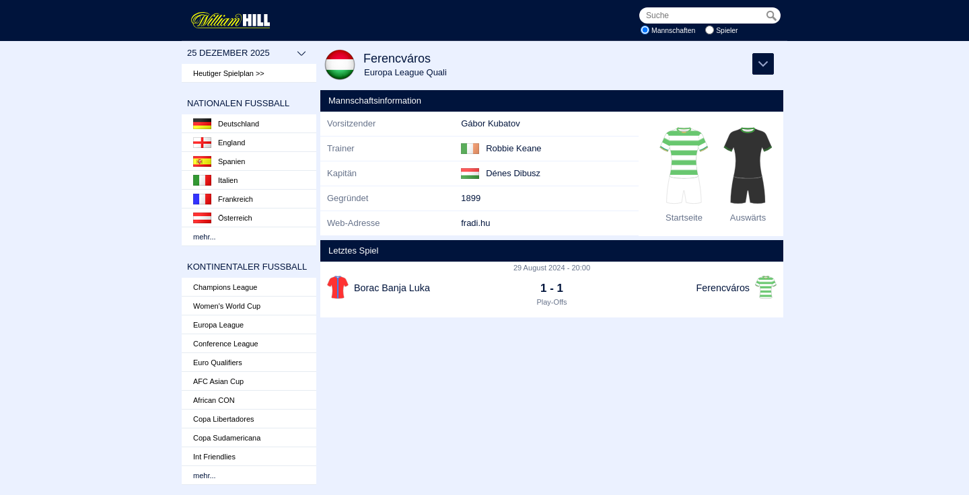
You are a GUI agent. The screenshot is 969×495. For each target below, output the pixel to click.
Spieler (727, 30)
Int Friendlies (214, 457)
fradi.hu (475, 223)
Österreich (222, 218)
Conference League (225, 344)
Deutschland (226, 123)
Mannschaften (673, 30)
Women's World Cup (226, 306)
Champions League (225, 287)
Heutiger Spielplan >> (228, 73)
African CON (214, 400)
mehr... (204, 237)
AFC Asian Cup (218, 381)
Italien (215, 180)
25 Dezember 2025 (246, 53)
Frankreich (223, 199)
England (219, 142)
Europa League (218, 325)
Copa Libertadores (223, 419)
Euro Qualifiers (217, 362)
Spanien (219, 161)
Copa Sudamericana (226, 438)
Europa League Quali (405, 72)
